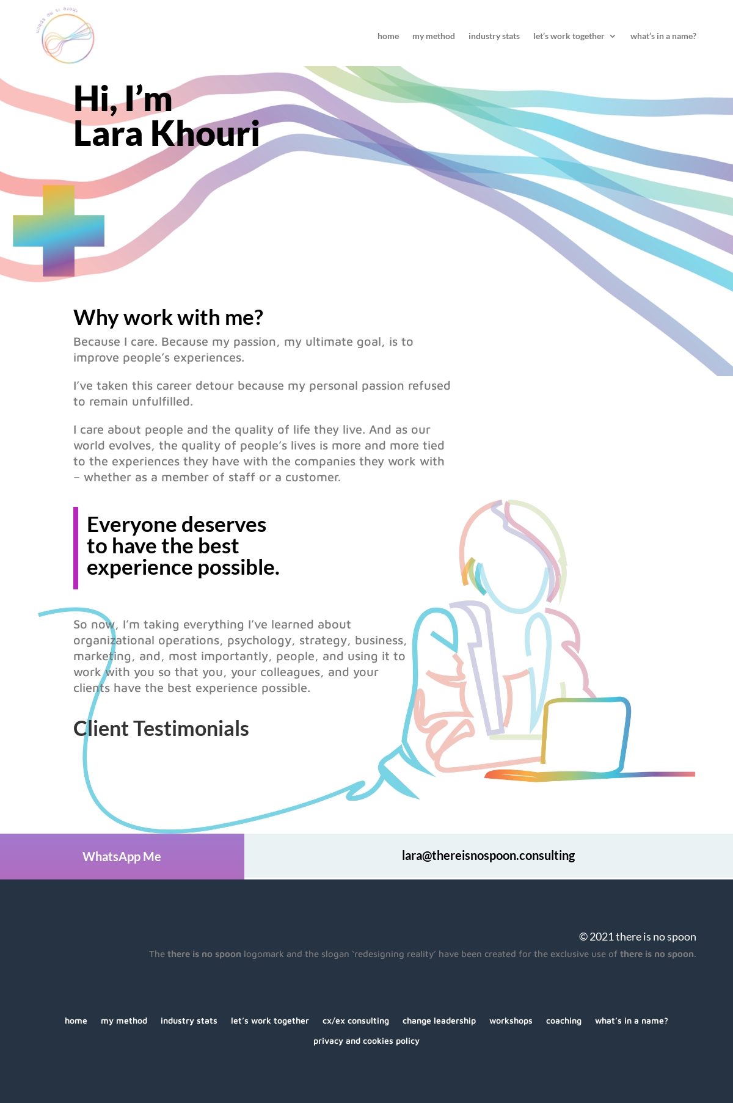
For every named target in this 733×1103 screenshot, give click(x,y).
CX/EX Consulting (356, 1020)
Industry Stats (494, 36)
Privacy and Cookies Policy (366, 1041)
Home (388, 36)
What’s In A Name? (663, 36)
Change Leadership (439, 1020)
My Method (433, 36)
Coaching (564, 1020)
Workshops (511, 1020)
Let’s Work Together (569, 36)
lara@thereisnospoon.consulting (488, 855)
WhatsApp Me (121, 856)
